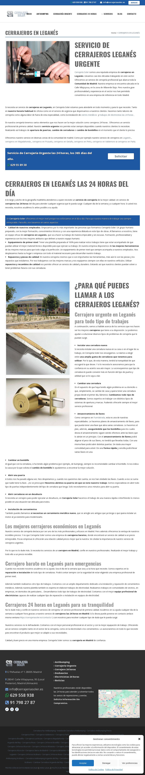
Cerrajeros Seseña (95, 734)
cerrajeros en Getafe (63, 141)
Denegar (106, 763)
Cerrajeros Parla (62, 734)
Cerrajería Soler (82, 72)
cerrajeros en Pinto (82, 141)
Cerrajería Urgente (65, 665)
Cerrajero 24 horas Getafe (67, 746)
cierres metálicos (89, 115)
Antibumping (62, 662)
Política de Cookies (96, 769)
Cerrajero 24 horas (65, 669)
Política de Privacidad (114, 769)
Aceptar (83, 763)
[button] (139, 739)
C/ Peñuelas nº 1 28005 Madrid (23, 671)
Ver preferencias (129, 763)
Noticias (59, 680)
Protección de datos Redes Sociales (21, 768)
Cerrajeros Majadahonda (54, 738)
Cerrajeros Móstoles (57, 750)
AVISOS (134, 3)
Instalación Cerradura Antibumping (71, 730)
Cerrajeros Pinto (28, 734)
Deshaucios (61, 673)
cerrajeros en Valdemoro (104, 141)
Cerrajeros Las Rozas (33, 738)
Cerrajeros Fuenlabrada (114, 734)
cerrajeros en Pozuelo (42, 141)
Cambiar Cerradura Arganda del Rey (48, 762)
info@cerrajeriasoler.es (114, 2)
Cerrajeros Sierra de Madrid (36, 750)
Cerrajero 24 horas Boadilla (48, 742)
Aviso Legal (45, 768)
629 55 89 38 (17, 165)
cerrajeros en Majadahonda (18, 141)
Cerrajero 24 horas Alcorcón (19, 746)
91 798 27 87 (90, 2)
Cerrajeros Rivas (28, 742)
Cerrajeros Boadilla (16, 738)
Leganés (127, 137)
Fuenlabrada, (99, 417)
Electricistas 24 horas (67, 676)
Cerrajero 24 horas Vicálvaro (29, 754)
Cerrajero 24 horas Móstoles (44, 746)
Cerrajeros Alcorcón (16, 750)
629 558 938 (76, 2)
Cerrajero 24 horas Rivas (52, 754)
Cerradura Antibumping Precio (99, 730)
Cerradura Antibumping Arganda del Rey (42, 758)
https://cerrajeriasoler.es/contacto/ (36, 617)
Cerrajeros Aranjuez (79, 734)
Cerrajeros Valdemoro (45, 734)
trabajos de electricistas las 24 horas (116, 115)
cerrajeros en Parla (126, 141)
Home (113, 33)
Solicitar (121, 156)
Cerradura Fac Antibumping (44, 730)
